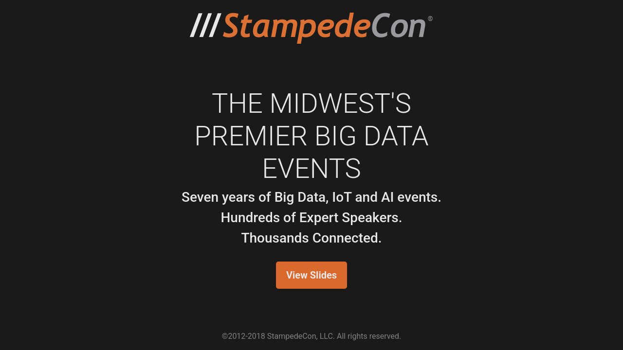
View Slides (311, 275)
